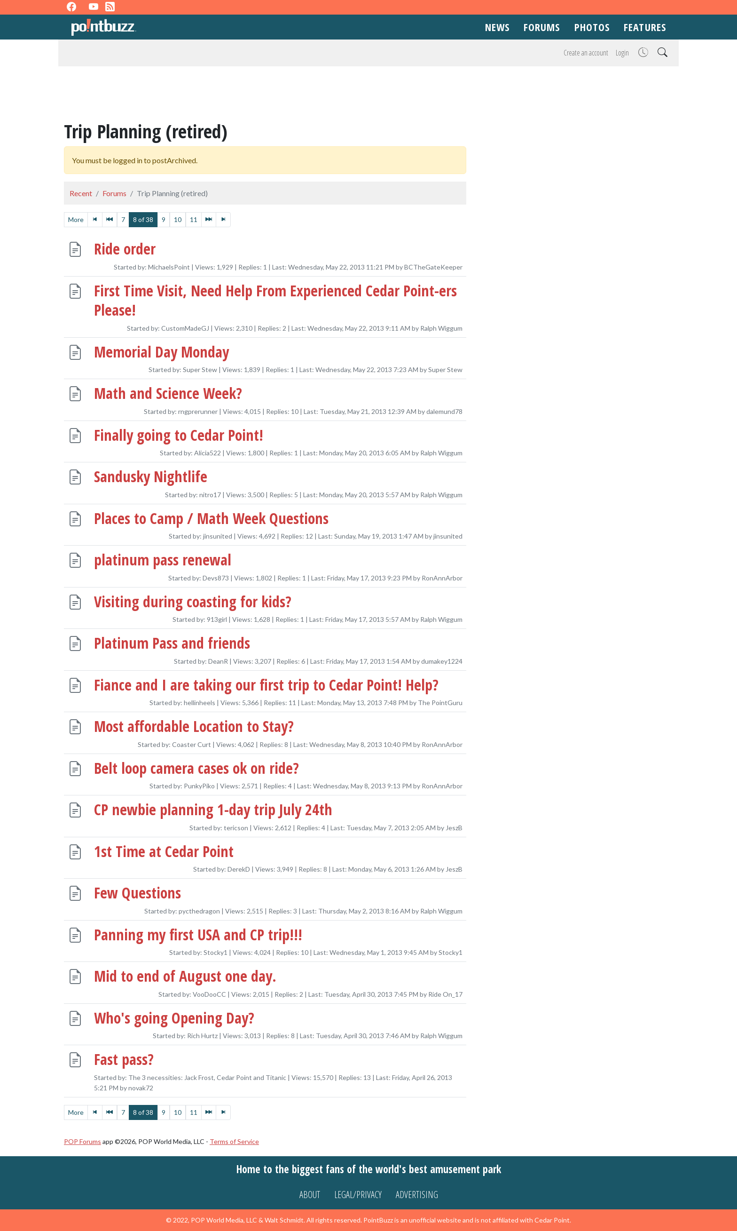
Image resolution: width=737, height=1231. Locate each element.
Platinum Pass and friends (172, 643)
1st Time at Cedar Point (164, 851)
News (497, 27)
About (309, 1194)
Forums (542, 27)
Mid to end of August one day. (185, 976)
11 (193, 219)
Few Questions (137, 892)
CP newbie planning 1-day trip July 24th (213, 809)
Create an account (586, 53)
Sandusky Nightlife (150, 476)
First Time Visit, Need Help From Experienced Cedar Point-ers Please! (275, 300)
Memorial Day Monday (161, 352)
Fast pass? (124, 1059)
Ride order (125, 249)
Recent (81, 193)
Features (645, 27)
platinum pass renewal (162, 559)
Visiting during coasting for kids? (192, 601)
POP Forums (82, 1141)
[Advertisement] (368, 95)
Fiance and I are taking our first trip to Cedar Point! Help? (266, 685)
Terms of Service (234, 1141)
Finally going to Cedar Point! (178, 435)
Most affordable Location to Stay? (194, 726)
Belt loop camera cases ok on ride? (196, 768)
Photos (592, 27)
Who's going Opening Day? (174, 1018)
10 (177, 219)
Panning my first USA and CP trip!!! (198, 934)
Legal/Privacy (358, 1194)
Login (622, 53)
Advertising (417, 1194)
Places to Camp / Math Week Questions (211, 518)
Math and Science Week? (168, 393)
